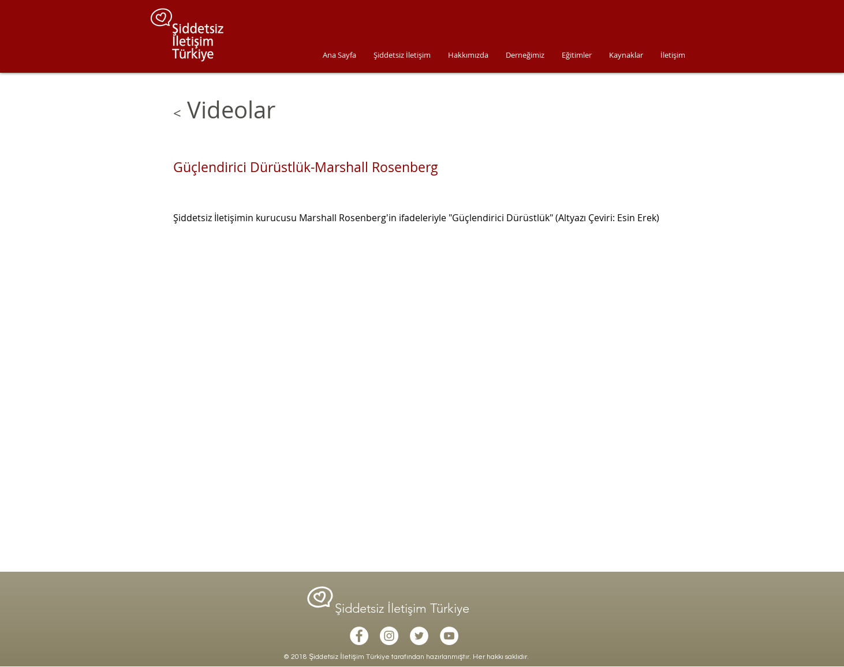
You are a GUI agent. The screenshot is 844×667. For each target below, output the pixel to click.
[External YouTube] (418, 390)
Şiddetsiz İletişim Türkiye (404, 608)
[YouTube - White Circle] (449, 636)
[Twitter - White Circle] (419, 636)
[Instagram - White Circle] (389, 636)
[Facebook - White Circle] (359, 636)
